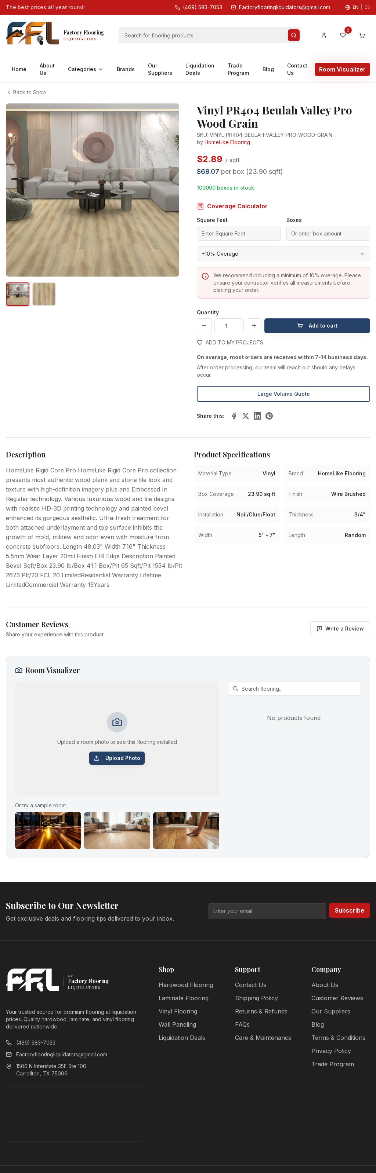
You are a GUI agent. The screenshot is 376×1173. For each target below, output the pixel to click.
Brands (126, 69)
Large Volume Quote (283, 394)
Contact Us (297, 69)
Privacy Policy (331, 1051)
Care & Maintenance (263, 1037)
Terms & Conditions (338, 1037)
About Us (47, 69)
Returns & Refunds (261, 1011)
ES (367, 7)
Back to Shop (26, 92)
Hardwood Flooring (186, 985)
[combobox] (283, 253)
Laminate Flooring (184, 998)
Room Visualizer (342, 69)
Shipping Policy (256, 998)
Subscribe (349, 910)
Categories (86, 69)
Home (19, 69)
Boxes (294, 220)
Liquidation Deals (199, 69)
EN (355, 7)
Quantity (208, 312)
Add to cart (317, 325)
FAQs (242, 1024)
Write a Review (340, 628)
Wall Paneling (177, 1024)
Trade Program (238, 69)
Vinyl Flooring (178, 1011)
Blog (268, 69)
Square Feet (212, 220)
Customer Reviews (337, 998)
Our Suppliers (160, 69)
